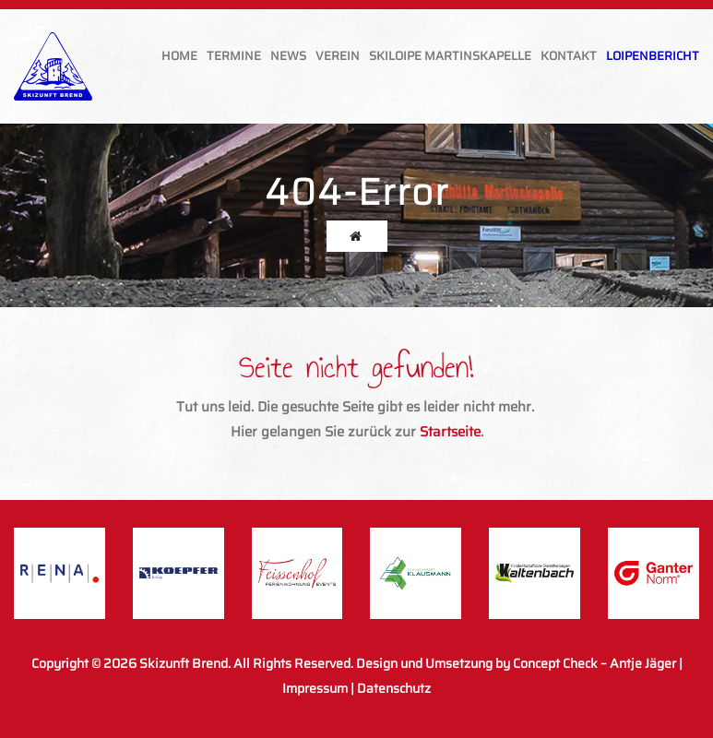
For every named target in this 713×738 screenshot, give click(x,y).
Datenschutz (394, 688)
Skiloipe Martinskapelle (450, 55)
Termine (234, 55)
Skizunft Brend (183, 663)
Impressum (315, 688)
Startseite (450, 432)
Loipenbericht (652, 55)
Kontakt (569, 55)
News (288, 55)
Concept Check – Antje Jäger (594, 663)
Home (179, 55)
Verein (337, 55)
